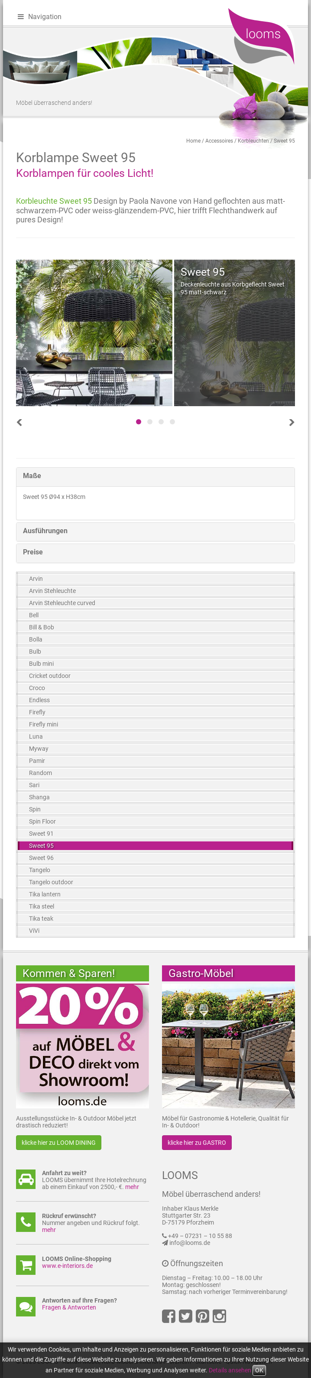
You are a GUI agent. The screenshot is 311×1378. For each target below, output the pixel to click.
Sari (34, 785)
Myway (39, 748)
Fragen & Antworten (69, 1307)
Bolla (35, 639)
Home (193, 141)
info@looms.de (189, 1242)
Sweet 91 (41, 833)
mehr (132, 1186)
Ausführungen (45, 531)
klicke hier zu (59, 1142)
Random (40, 772)
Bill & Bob (41, 627)
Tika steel (41, 906)
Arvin (36, 578)
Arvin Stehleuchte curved (62, 602)
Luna (36, 736)
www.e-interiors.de (67, 1265)
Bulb (35, 651)
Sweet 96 (41, 857)
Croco (37, 687)
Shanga (39, 797)
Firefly (37, 712)
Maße (32, 476)
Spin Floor (42, 821)
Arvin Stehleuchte (52, 590)
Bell (34, 615)
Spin (35, 809)
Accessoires (219, 141)
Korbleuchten (253, 141)
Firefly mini (43, 724)
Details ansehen (230, 1370)
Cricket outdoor (50, 675)
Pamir (37, 760)
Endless (39, 700)
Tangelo (39, 870)
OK (259, 1370)
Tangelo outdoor (51, 882)
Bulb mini (41, 663)
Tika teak (41, 918)
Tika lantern (45, 894)
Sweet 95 (284, 141)
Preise (33, 552)
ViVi (34, 930)
